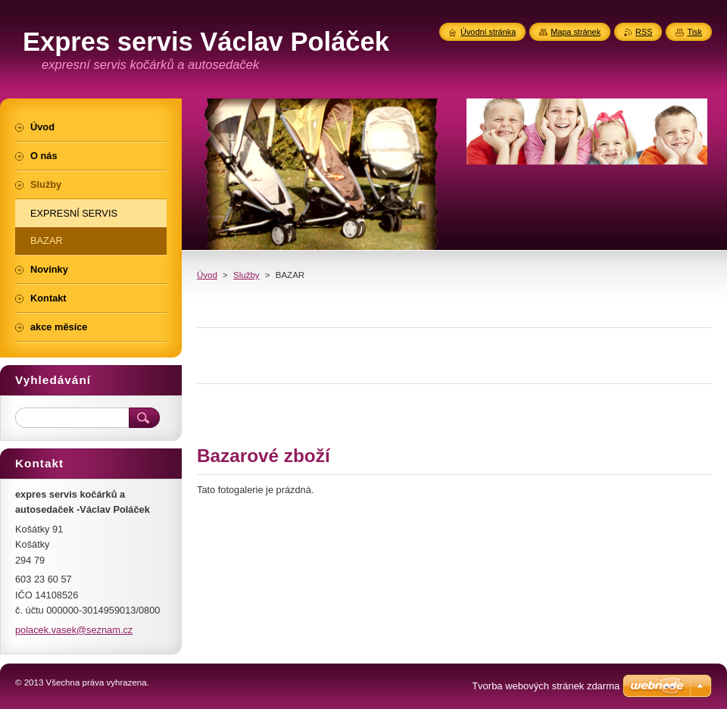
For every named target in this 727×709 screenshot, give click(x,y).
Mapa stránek (576, 31)
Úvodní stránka (488, 31)
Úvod (207, 275)
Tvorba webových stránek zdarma (545, 686)
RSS (643, 31)
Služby (246, 275)
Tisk (694, 31)
